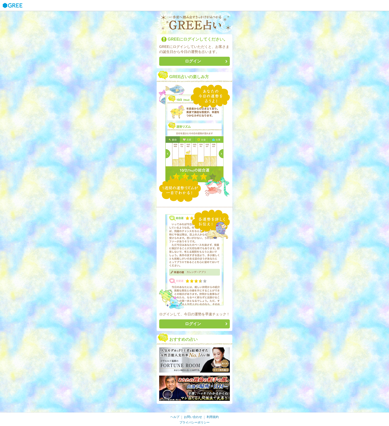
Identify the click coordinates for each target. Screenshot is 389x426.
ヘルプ (174, 416)
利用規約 (213, 416)
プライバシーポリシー (194, 422)
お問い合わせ (193, 416)
